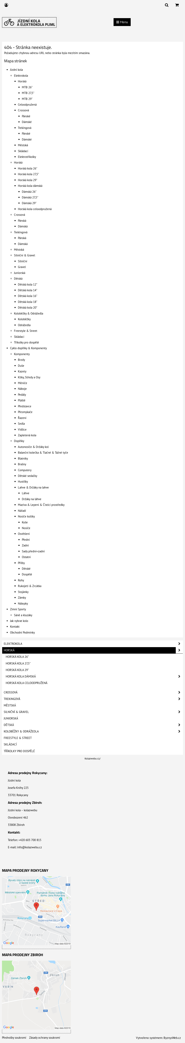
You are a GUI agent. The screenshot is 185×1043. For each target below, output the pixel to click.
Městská (23, 145)
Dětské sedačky (27, 476)
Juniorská (19, 273)
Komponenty (22, 354)
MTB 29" (27, 99)
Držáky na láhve (31, 499)
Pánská (22, 220)
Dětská (18, 278)
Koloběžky (24, 319)
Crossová (23, 110)
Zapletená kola (27, 435)
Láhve (25, 493)
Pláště (21, 400)
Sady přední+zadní (33, 551)
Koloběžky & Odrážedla (28, 313)
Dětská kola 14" (27, 290)
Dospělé (27, 574)
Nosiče (26, 528)
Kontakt (14, 626)
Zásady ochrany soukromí (44, 1037)
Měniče (22, 383)
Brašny (22, 464)
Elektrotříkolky (27, 157)
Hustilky (23, 481)
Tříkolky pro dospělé (26, 342)
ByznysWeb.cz (172, 1038)
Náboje (22, 389)
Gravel (22, 267)
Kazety (22, 371)
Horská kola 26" (27, 168)
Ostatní (26, 557)
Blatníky (23, 458)
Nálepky (23, 603)
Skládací (23, 151)
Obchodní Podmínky (22, 632)
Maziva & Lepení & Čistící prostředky (41, 505)
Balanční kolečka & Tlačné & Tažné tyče (43, 452)
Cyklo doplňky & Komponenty (28, 348)
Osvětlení (24, 534)
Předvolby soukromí (14, 1037)
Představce (24, 406)
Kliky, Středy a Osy (29, 377)
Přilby (21, 563)
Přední (26, 540)
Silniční (22, 261)
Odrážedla (24, 325)
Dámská (23, 226)
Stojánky (23, 592)
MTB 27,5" (28, 93)
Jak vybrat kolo (19, 621)
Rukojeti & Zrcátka (29, 586)
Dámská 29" (29, 203)
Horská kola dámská (30, 186)
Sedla (21, 423)
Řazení (22, 418)
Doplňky (19, 441)
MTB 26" (27, 87)
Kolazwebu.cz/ (93, 758)
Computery (24, 470)
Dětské (26, 568)
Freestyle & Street (25, 331)
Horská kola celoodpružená (35, 209)
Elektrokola (21, 75)
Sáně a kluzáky (23, 615)
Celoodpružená (27, 104)
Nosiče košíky (26, 516)
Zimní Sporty (18, 609)
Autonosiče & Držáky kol (33, 447)
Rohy (21, 580)
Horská (22, 81)
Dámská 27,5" (30, 197)
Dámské (27, 122)
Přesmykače (25, 412)
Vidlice (22, 429)
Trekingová (24, 128)
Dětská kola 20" (27, 307)
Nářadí (22, 511)
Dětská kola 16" (27, 296)
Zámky (22, 597)
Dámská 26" (29, 192)
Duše (21, 366)
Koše (25, 522)
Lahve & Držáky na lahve (33, 487)
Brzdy (21, 360)
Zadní (25, 545)
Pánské (26, 116)
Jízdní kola (16, 70)
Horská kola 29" (27, 180)
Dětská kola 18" (27, 302)
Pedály (22, 394)
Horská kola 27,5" (28, 174)
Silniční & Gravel (24, 255)
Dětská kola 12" (27, 284)
